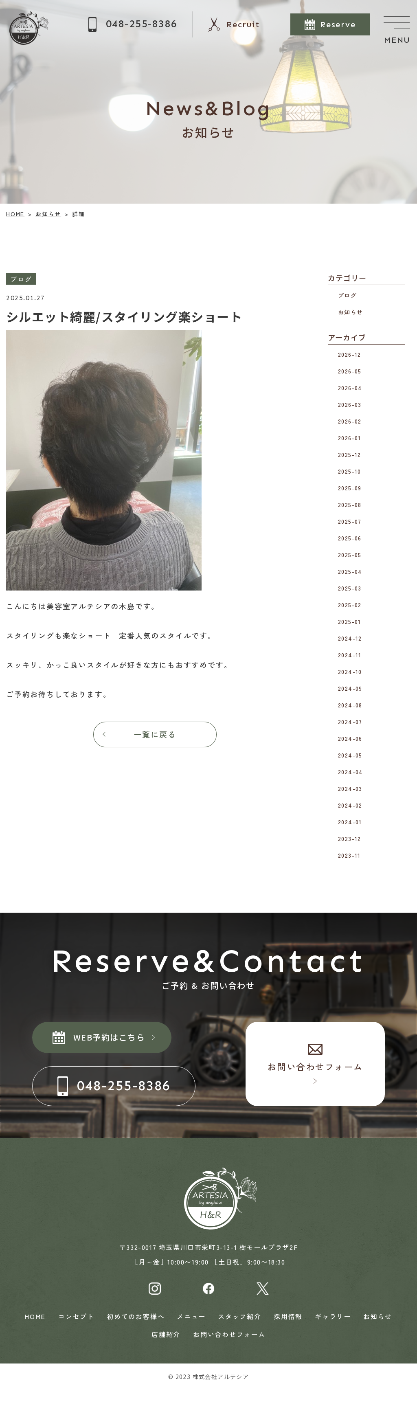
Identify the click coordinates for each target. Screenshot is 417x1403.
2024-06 (350, 738)
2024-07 (350, 722)
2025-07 (350, 521)
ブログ (347, 295)
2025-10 (349, 471)
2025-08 (350, 505)
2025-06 (350, 538)
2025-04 (350, 571)
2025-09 (350, 488)
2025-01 (349, 621)
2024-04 (350, 772)
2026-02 (350, 421)
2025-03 (350, 588)
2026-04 (350, 388)
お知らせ (350, 311)
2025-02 (350, 605)
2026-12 (349, 354)
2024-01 (350, 822)
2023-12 (349, 838)
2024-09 (350, 688)
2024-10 (350, 671)
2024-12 (350, 638)
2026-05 (350, 371)
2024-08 (350, 705)
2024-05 (350, 755)
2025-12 (349, 454)
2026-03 (350, 404)
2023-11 (349, 855)
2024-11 (350, 655)
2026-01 (349, 438)
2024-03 (350, 788)
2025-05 (350, 555)
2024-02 (350, 805)
